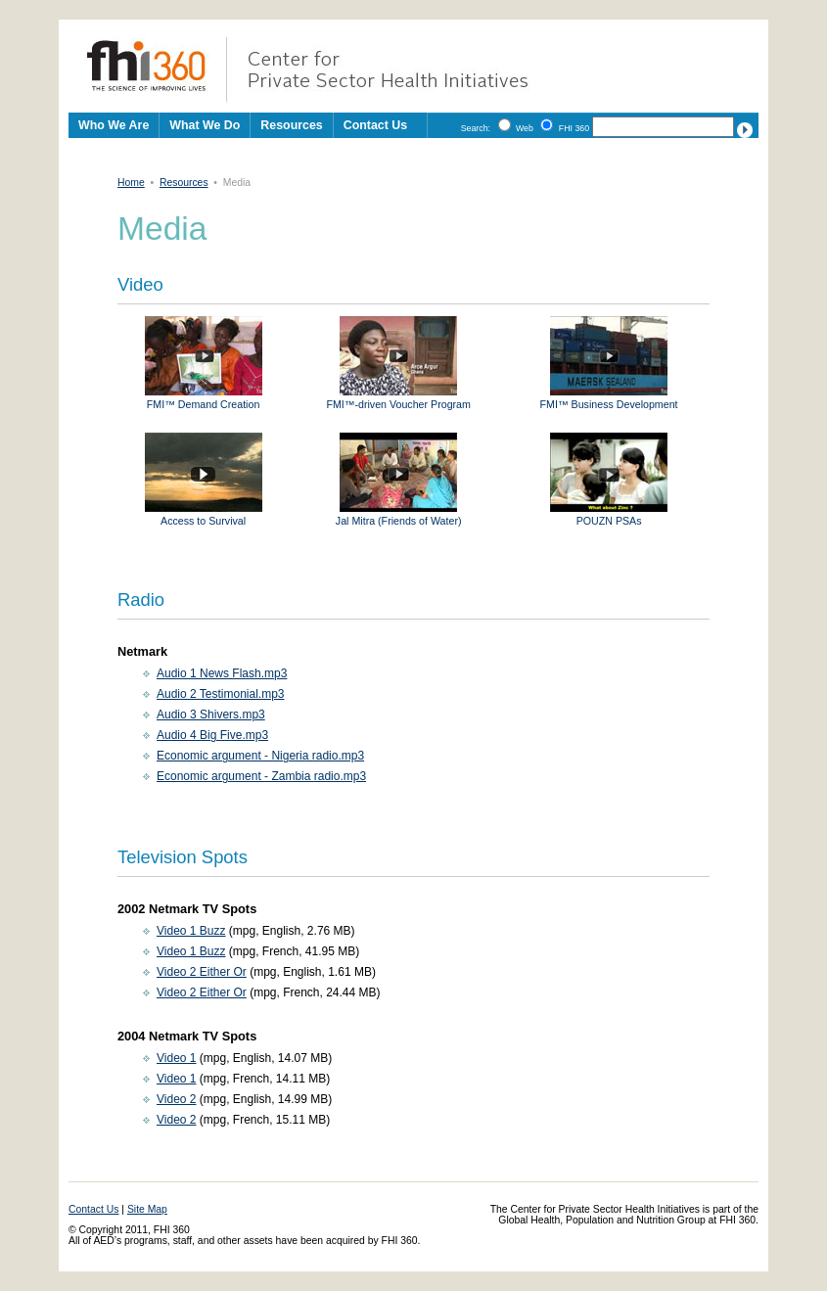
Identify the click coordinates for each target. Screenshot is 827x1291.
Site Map (147, 1209)
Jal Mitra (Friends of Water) (399, 514)
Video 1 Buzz (191, 931)
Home (131, 182)
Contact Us (375, 125)
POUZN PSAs (608, 514)
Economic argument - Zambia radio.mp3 (261, 776)
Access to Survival (203, 514)
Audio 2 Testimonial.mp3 (221, 694)
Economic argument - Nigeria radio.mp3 (260, 755)
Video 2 (176, 1099)
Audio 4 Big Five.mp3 (212, 735)
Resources (184, 182)
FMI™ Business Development (609, 398)
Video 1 (176, 1058)
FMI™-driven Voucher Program (398, 398)
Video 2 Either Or (202, 972)
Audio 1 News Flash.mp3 (222, 673)
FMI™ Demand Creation (203, 398)
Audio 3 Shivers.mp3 (211, 714)
